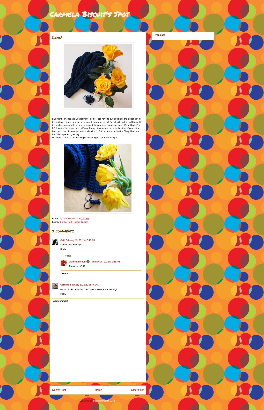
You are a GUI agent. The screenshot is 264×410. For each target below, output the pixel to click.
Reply (63, 249)
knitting (84, 222)
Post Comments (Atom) (104, 401)
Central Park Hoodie (70, 222)
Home (98, 390)
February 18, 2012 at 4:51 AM (84, 284)
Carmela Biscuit (77, 261)
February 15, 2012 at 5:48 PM (80, 240)
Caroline (64, 284)
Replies (67, 255)
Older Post (137, 390)
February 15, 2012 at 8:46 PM (105, 261)
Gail (62, 240)
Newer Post (59, 390)
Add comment (60, 301)
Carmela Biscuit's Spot (89, 14)
